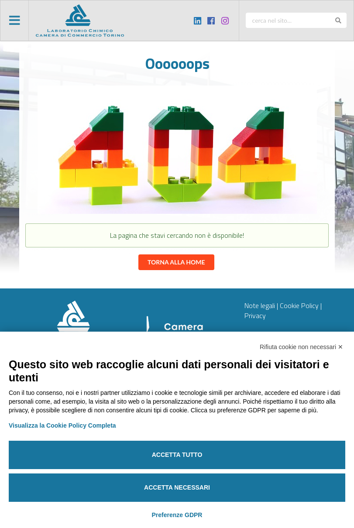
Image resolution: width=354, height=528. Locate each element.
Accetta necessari (177, 487)
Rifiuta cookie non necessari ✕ (301, 346)
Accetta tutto (177, 454)
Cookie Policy (299, 305)
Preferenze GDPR (177, 514)
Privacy (255, 315)
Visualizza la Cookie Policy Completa (62, 425)
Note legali (259, 305)
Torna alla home (176, 262)
